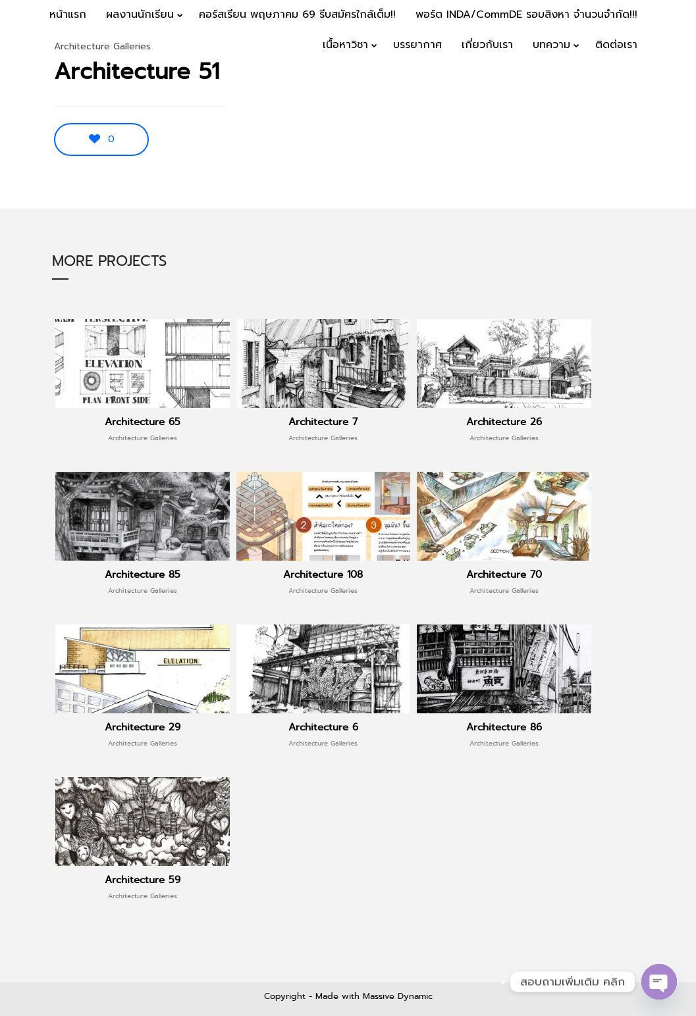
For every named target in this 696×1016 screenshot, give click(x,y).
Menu (657, 87)
